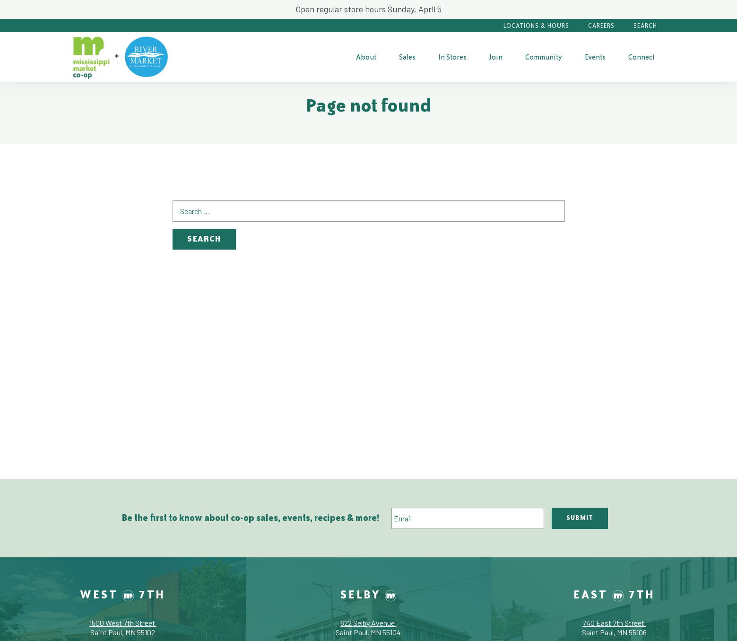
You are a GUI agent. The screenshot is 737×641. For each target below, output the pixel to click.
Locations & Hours (536, 25)
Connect (641, 57)
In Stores (452, 57)
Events (595, 57)
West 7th (122, 594)
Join (496, 57)
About (366, 57)
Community (543, 57)
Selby (368, 594)
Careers (601, 25)
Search (645, 25)
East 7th (614, 594)
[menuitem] (366, 56)
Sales (407, 57)
